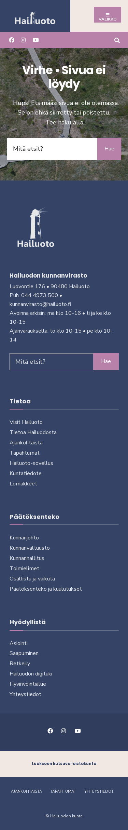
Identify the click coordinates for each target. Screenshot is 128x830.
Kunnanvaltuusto (30, 548)
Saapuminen (24, 653)
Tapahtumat (25, 453)
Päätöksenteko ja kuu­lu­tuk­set (46, 589)
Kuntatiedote (26, 473)
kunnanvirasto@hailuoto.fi (40, 304)
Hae (109, 148)
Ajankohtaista (26, 442)
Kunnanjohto (24, 537)
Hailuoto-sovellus (31, 463)
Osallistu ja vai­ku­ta (32, 579)
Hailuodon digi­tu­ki (31, 674)
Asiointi (19, 643)
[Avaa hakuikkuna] (117, 40)
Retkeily (20, 663)
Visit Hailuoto (26, 422)
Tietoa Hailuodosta (33, 432)
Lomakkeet (23, 483)
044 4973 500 (39, 295)
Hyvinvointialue (28, 684)
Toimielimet (24, 568)
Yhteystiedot (25, 694)
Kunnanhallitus (27, 558)
